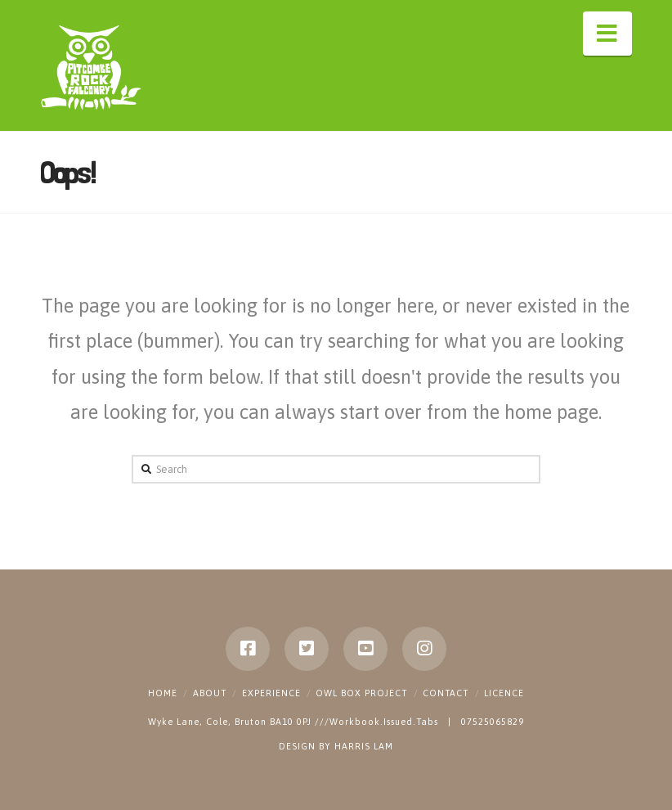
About (209, 693)
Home (162, 693)
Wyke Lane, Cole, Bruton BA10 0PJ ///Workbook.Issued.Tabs (294, 722)
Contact (445, 693)
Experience (271, 693)
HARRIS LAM (363, 746)
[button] (607, 33)
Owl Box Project (361, 693)
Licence (504, 693)
